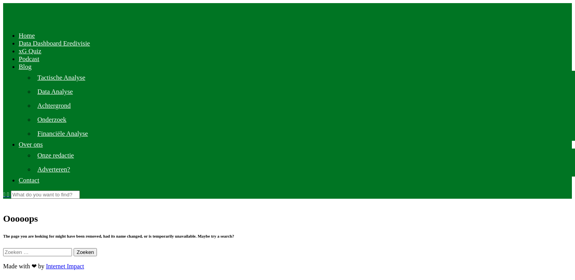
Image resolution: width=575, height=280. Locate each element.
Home (27, 35)
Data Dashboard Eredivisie (54, 43)
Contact (29, 180)
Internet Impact (65, 266)
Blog (25, 66)
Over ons (31, 144)
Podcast (29, 59)
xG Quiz (30, 51)
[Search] (45, 195)
